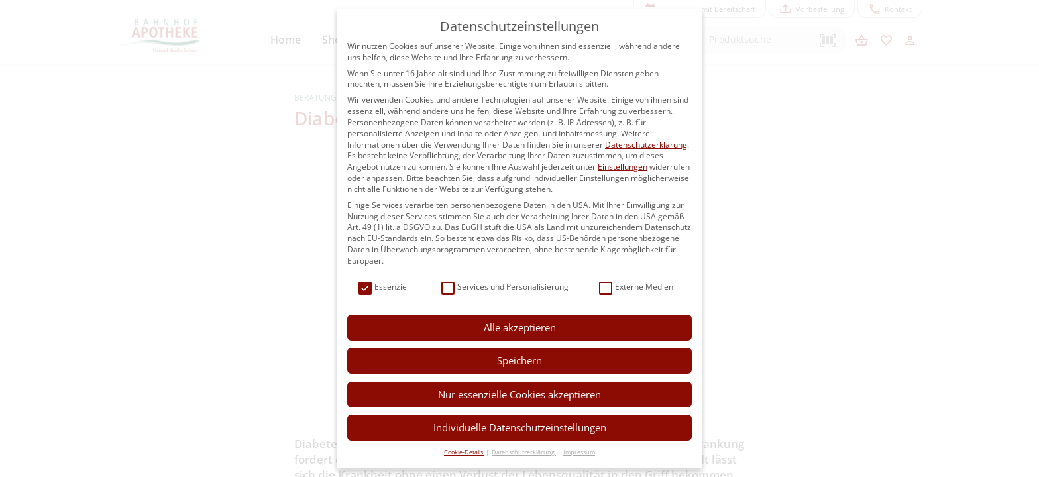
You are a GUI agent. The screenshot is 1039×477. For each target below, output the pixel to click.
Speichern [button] (519, 360)
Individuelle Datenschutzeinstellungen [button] (519, 427)
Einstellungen (622, 166)
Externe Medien (636, 287)
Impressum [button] (579, 452)
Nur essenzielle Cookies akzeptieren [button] (519, 394)
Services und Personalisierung (505, 287)
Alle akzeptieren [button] (520, 327)
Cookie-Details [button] (464, 452)
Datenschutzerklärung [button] (524, 452)
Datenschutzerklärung (646, 144)
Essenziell (384, 287)
